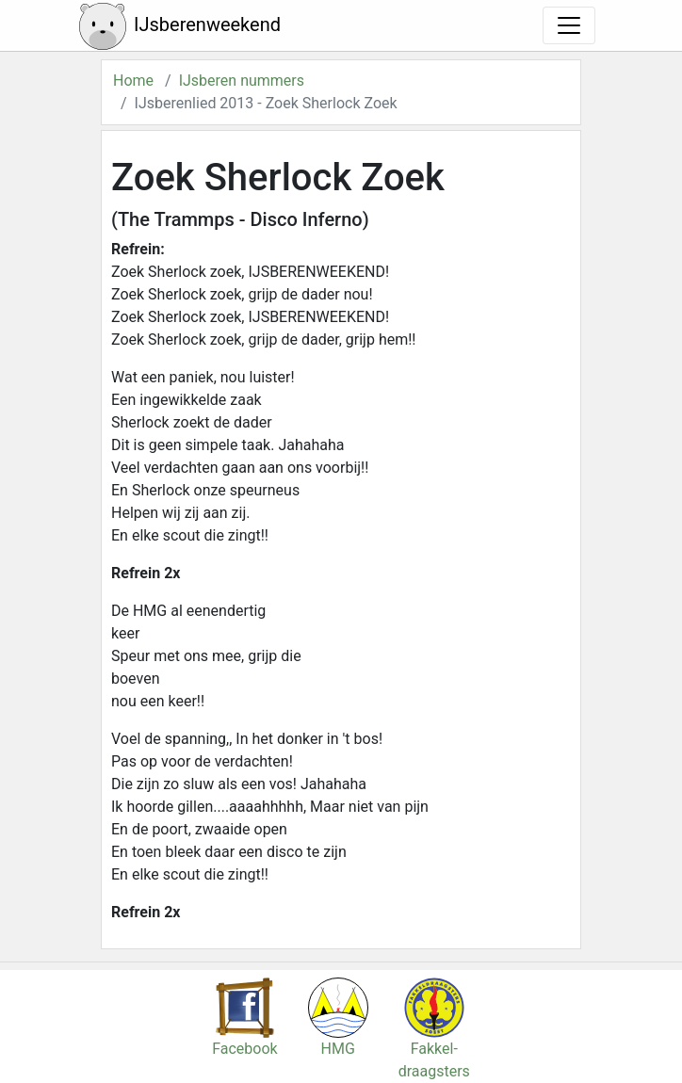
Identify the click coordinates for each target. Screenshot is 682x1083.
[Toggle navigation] (569, 25)
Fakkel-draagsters (434, 1038)
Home (133, 80)
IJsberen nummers (241, 80)
